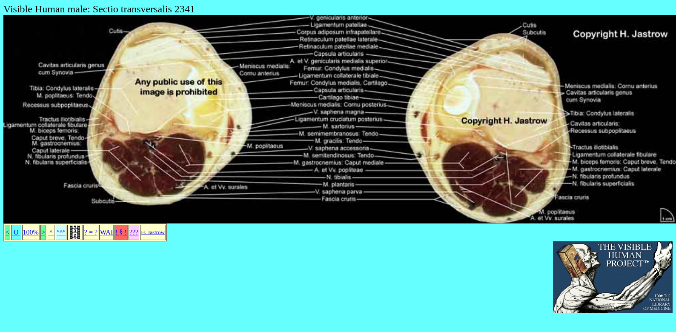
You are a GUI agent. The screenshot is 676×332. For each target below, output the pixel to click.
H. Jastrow (153, 232)
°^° (61, 232)
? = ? (90, 232)
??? (133, 232)
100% (31, 232)
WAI (106, 232)
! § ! (121, 232)
